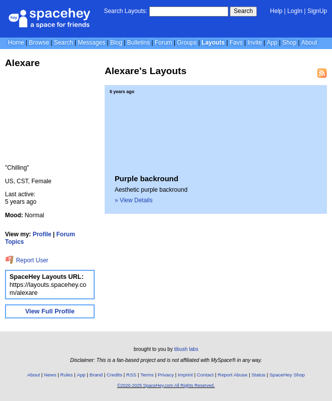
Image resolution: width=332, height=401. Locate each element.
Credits (114, 374)
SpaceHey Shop (287, 374)
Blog (116, 42)
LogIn (294, 11)
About (309, 42)
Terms (147, 374)
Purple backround (146, 178)
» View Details (134, 200)
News (50, 374)
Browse (39, 42)
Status (258, 374)
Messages (91, 42)
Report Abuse (232, 374)
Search (243, 11)
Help (276, 11)
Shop (289, 42)
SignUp (317, 11)
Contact (205, 374)
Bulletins (138, 42)
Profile (42, 234)
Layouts (213, 42)
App (272, 42)
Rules (66, 374)
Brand (96, 374)
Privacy (166, 374)
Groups (186, 42)
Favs (235, 42)
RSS (131, 374)
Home (16, 42)
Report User (27, 260)
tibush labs (186, 349)
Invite (254, 42)
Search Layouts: (125, 11)
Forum (163, 42)
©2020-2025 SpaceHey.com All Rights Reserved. (166, 385)
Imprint (185, 374)
